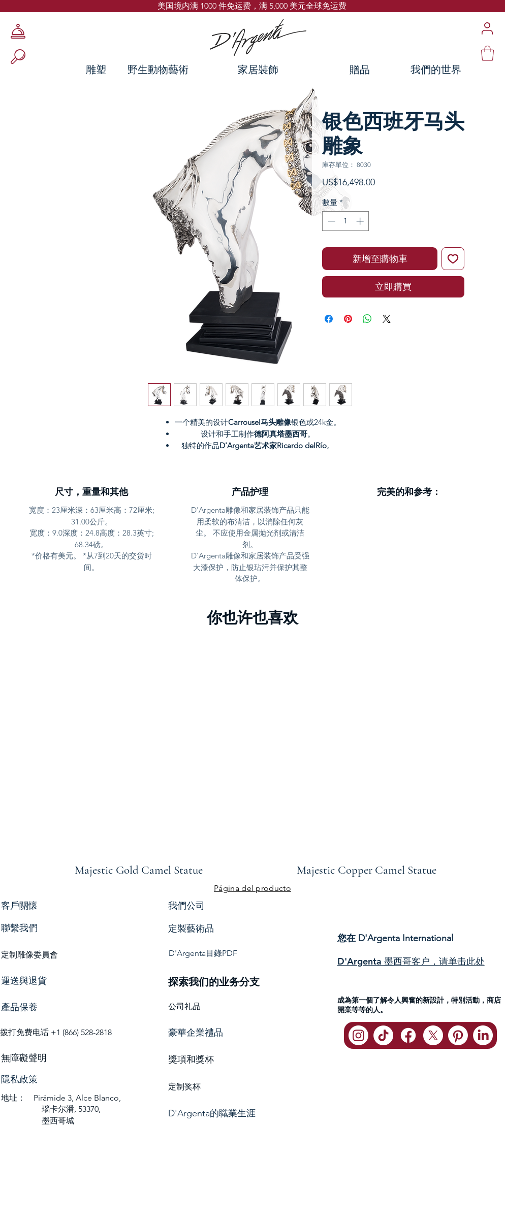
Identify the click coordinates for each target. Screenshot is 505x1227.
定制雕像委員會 (29, 954)
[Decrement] (330, 221)
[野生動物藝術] (157, 69)
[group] (252, 757)
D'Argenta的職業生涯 (212, 1113)
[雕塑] (55, 69)
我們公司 (186, 905)
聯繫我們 (19, 928)
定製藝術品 (191, 928)
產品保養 (19, 1007)
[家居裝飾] (258, 69)
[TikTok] (383, 1035)
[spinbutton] (345, 221)
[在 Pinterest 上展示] (348, 319)
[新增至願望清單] (452, 258)
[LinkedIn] (483, 1035)
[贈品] (359, 69)
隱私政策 (19, 1079)
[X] (433, 1035)
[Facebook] (408, 1035)
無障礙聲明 (24, 1058)
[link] (487, 53)
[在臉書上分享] (329, 319)
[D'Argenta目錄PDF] (251, 953)
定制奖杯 (184, 1086)
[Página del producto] (252, 888)
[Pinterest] (458, 1035)
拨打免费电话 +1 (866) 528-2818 (56, 1032)
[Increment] (361, 221)
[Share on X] (387, 319)
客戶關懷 (19, 905)
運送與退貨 (24, 980)
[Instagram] (358, 1035)
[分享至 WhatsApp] (367, 319)
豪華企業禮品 (195, 1032)
